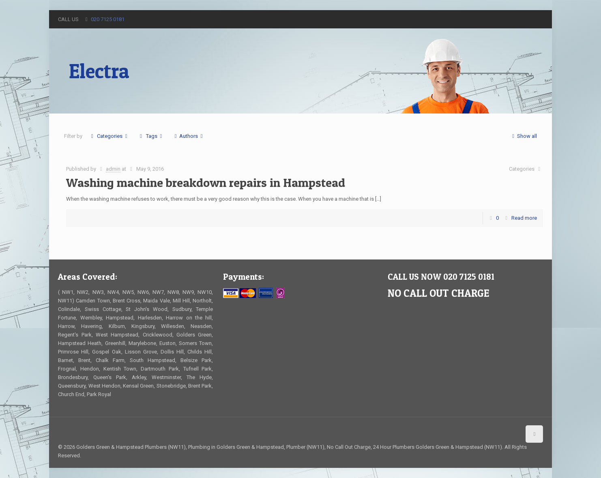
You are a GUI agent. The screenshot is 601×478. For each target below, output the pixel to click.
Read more (524, 218)
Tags (151, 136)
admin (113, 169)
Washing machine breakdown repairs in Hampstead (205, 182)
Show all (523, 136)
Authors (188, 136)
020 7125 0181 (107, 19)
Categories (109, 136)
